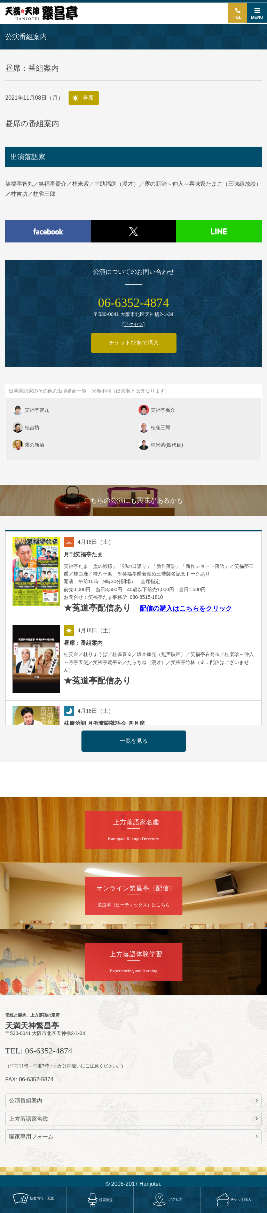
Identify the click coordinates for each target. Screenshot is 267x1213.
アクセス (166, 1199)
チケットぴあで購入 (134, 343)
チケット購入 (233, 1199)
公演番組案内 (133, 1100)
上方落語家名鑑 (133, 1118)
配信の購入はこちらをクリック (186, 608)
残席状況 (100, 1200)
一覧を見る (134, 741)
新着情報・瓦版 (33, 1198)
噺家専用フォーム (133, 1136)
